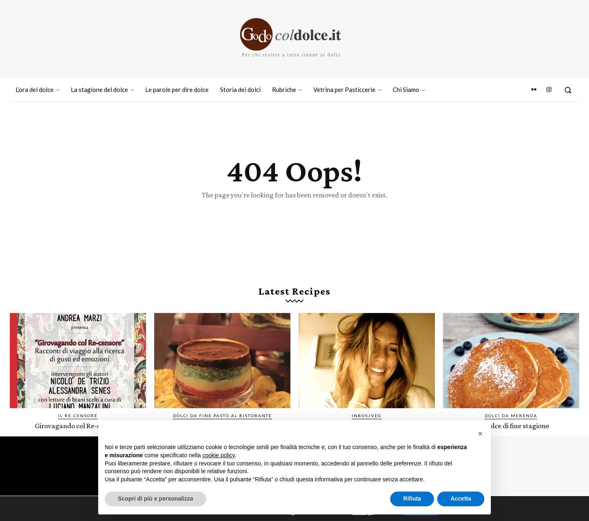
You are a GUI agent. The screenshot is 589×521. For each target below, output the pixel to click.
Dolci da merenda (511, 416)
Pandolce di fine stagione (511, 426)
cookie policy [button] (218, 455)
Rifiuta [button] (412, 498)
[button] (567, 89)
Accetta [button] (460, 498)
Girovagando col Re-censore (78, 426)
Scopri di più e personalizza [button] (155, 498)
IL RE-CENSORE (78, 416)
